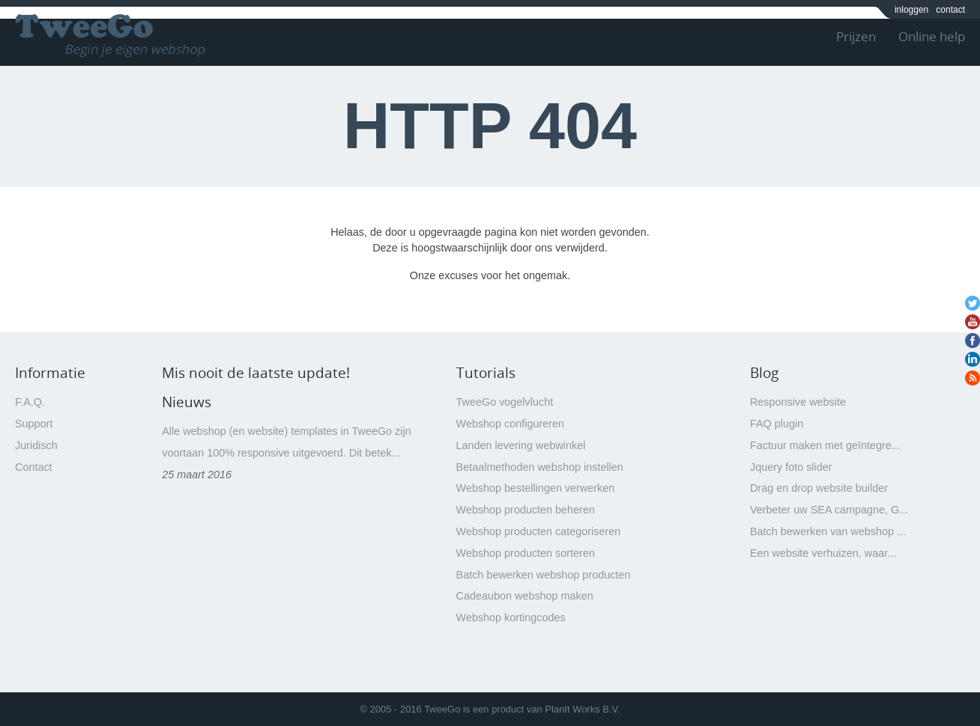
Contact (33, 467)
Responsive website (798, 402)
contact (950, 9)
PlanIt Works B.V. (582, 709)
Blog (764, 372)
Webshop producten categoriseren (538, 531)
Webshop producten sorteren (525, 553)
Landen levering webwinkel (521, 445)
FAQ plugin (776, 424)
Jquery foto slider (791, 467)
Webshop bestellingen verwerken (535, 488)
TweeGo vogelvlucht (505, 402)
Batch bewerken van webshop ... (828, 531)
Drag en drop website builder (819, 488)
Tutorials (485, 372)
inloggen (911, 9)
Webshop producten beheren (525, 510)
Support (33, 424)
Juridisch (36, 445)
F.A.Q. (30, 402)
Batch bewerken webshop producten (543, 575)
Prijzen (856, 36)
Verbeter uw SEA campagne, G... (829, 510)
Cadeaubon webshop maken (524, 596)
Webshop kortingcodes (511, 617)
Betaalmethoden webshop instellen (539, 467)
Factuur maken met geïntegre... (825, 445)
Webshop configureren (510, 424)
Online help (931, 36)
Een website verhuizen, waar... (823, 553)
